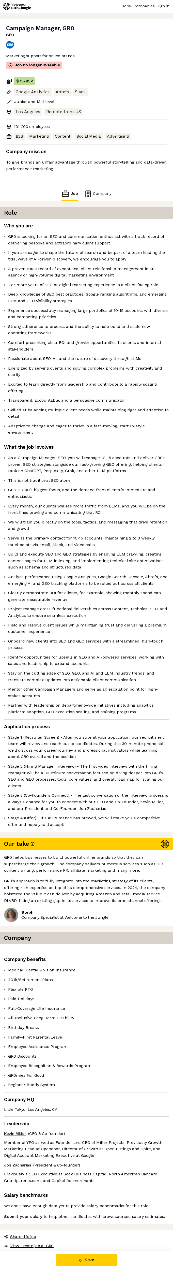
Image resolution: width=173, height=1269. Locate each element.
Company (98, 193)
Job (69, 193)
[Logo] (17, 6)
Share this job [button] (20, 1236)
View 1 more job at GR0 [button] (29, 1245)
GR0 (68, 28)
